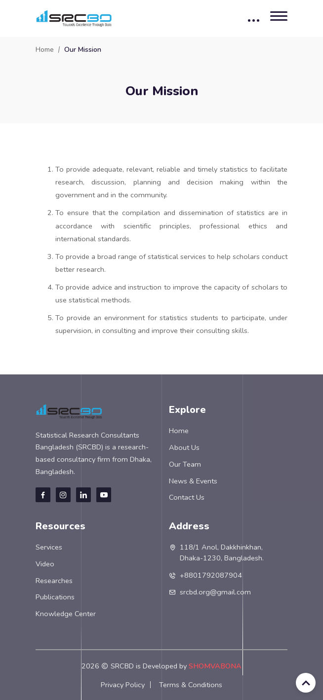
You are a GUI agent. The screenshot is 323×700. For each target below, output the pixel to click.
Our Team (185, 464)
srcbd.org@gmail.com (215, 592)
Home (45, 49)
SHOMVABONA (215, 666)
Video (45, 564)
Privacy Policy (123, 685)
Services (49, 547)
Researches (54, 581)
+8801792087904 (211, 575)
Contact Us (186, 497)
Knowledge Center (66, 614)
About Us (184, 447)
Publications (55, 597)
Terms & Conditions (190, 685)
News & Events (193, 481)
